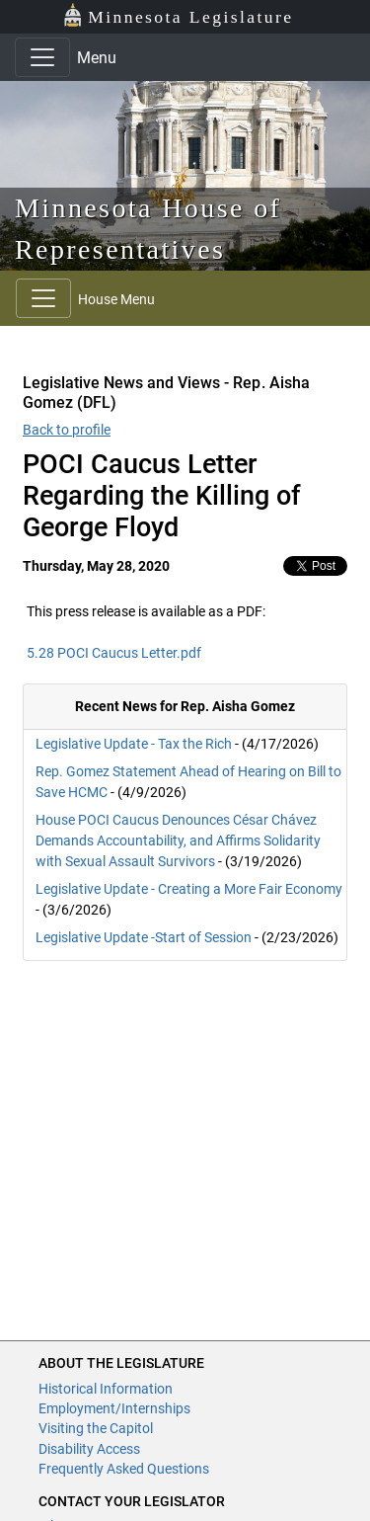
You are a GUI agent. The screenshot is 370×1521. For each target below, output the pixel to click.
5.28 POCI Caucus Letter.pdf (114, 653)
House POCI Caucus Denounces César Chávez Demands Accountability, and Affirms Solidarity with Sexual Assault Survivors (178, 840)
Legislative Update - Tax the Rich (134, 744)
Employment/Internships (114, 1408)
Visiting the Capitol (95, 1428)
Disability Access (89, 1449)
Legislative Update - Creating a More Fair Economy (189, 889)
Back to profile (67, 430)
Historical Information (105, 1389)
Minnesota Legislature (178, 15)
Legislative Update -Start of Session (144, 937)
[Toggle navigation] (42, 57)
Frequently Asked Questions (123, 1469)
